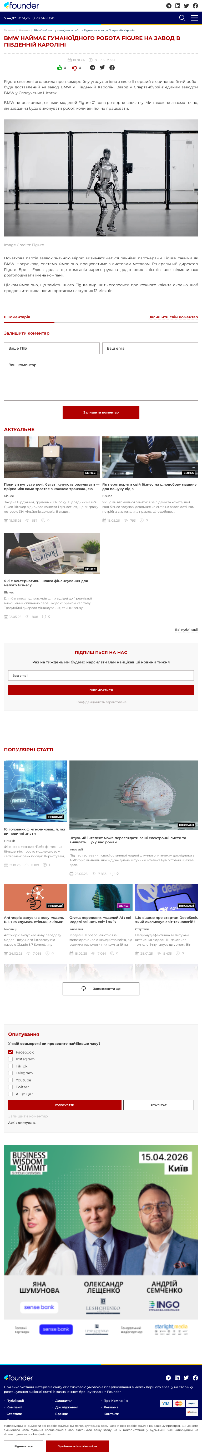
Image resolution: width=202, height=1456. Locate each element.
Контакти (111, 1415)
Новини (24, 30)
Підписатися (101, 691)
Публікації (15, 1402)
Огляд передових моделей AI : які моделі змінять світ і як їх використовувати (100, 923)
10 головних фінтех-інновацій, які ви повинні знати (34, 841)
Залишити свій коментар (173, 317)
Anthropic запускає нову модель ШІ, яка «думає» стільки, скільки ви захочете (34, 923)
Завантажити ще (101, 990)
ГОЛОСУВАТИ (64, 1107)
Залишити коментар (101, 412)
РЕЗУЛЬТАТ (158, 1107)
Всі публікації (186, 631)
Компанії (14, 1409)
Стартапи (14, 1415)
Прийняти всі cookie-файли (77, 1446)
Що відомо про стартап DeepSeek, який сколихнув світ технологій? (166, 921)
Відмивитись (23, 1446)
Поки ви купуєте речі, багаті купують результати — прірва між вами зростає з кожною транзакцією (51, 487)
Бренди (61, 1415)
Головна (9, 30)
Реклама (111, 1409)
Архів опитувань (22, 1124)
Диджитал (64, 1402)
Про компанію (116, 1402)
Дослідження (66, 1409)
